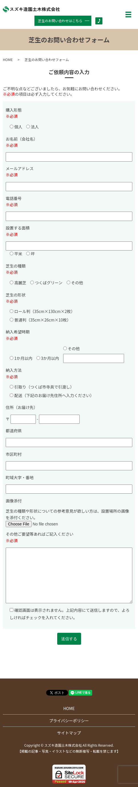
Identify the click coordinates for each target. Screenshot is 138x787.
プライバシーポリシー (69, 720)
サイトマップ (69, 733)
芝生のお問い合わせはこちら (60, 20)
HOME (8, 59)
